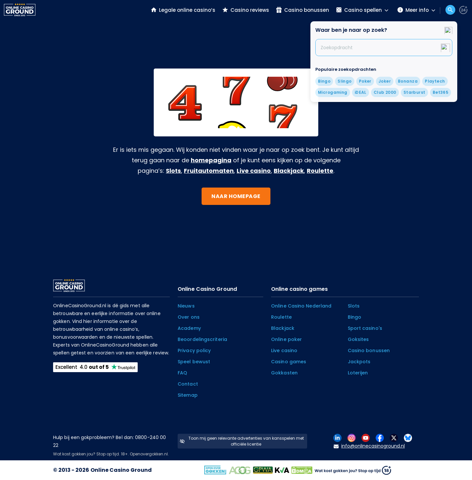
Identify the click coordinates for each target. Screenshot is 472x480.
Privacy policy (194, 350)
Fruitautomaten (209, 171)
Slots (173, 171)
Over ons (189, 317)
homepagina (211, 160)
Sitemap (188, 395)
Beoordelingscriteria (202, 339)
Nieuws (186, 306)
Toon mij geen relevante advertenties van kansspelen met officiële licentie (242, 441)
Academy (189, 328)
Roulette (320, 171)
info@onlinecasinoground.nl (369, 446)
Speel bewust (194, 361)
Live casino (254, 171)
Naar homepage (236, 196)
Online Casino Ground (121, 470)
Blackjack (289, 171)
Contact (188, 384)
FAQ (182, 373)
